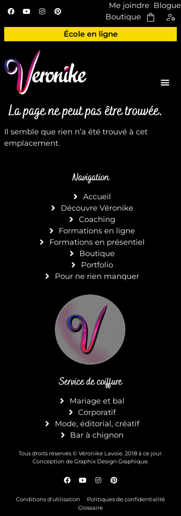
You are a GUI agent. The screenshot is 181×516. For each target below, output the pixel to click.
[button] (165, 82)
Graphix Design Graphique (111, 461)
